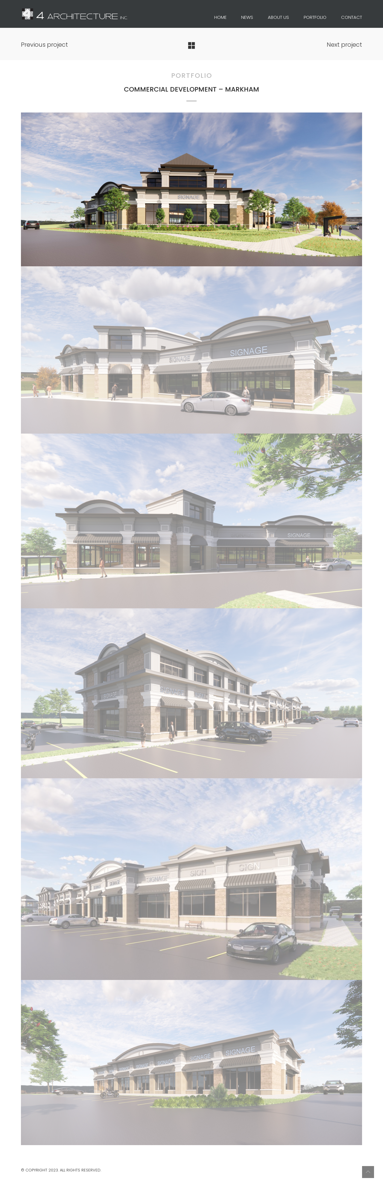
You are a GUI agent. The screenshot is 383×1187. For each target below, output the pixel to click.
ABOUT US (278, 17)
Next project (344, 45)
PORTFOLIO (315, 17)
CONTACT (351, 17)
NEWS (247, 17)
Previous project (44, 45)
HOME (220, 17)
